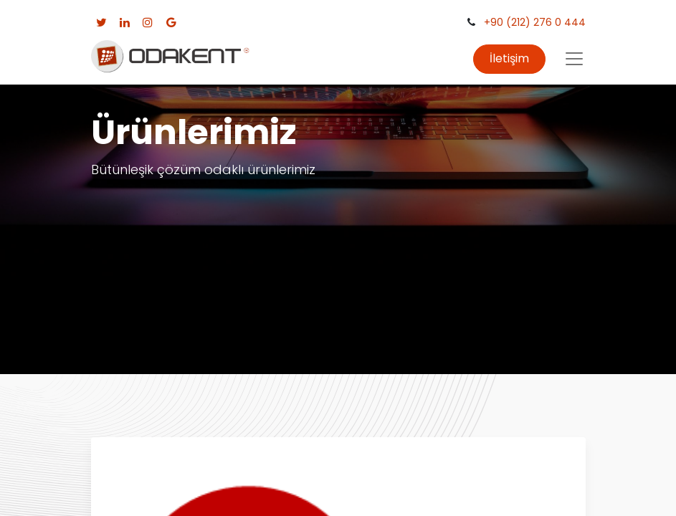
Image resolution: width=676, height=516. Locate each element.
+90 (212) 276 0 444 (535, 22)
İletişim (509, 58)
